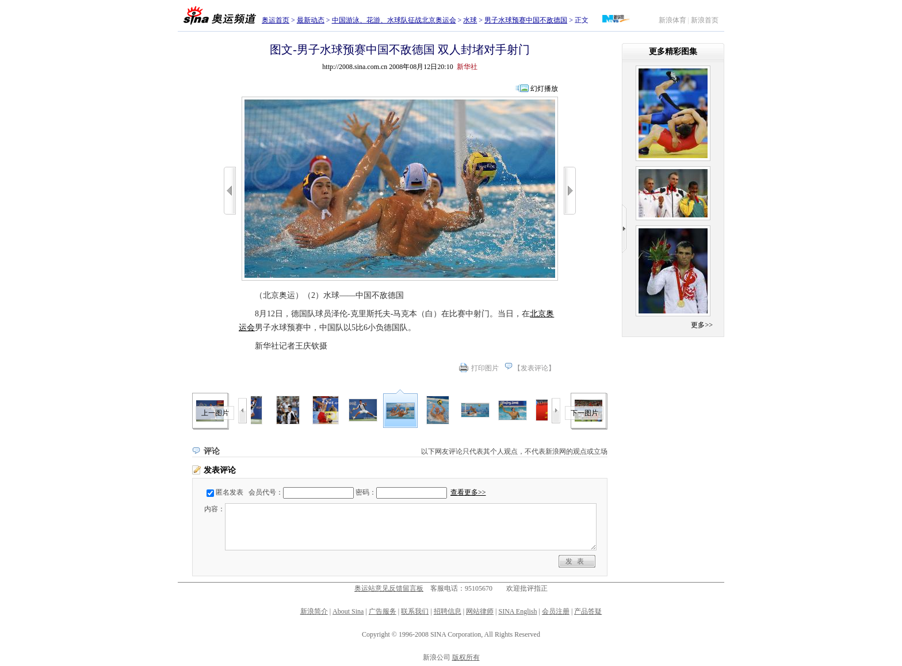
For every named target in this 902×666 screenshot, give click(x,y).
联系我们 (415, 611)
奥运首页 (275, 20)
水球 (470, 20)
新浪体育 (672, 20)
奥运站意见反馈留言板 (388, 588)
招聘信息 (447, 611)
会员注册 (556, 611)
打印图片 (485, 368)
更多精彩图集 (673, 51)
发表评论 (534, 368)
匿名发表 (229, 492)
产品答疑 (588, 611)
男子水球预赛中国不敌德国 (525, 20)
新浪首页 (704, 20)
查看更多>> (468, 492)
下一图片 (584, 413)
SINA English (517, 611)
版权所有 (466, 657)
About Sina (348, 611)
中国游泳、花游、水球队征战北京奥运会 (394, 20)
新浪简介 (314, 611)
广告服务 (382, 611)
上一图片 (215, 413)
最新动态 (310, 20)
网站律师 (480, 611)
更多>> (702, 325)
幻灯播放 (544, 89)
